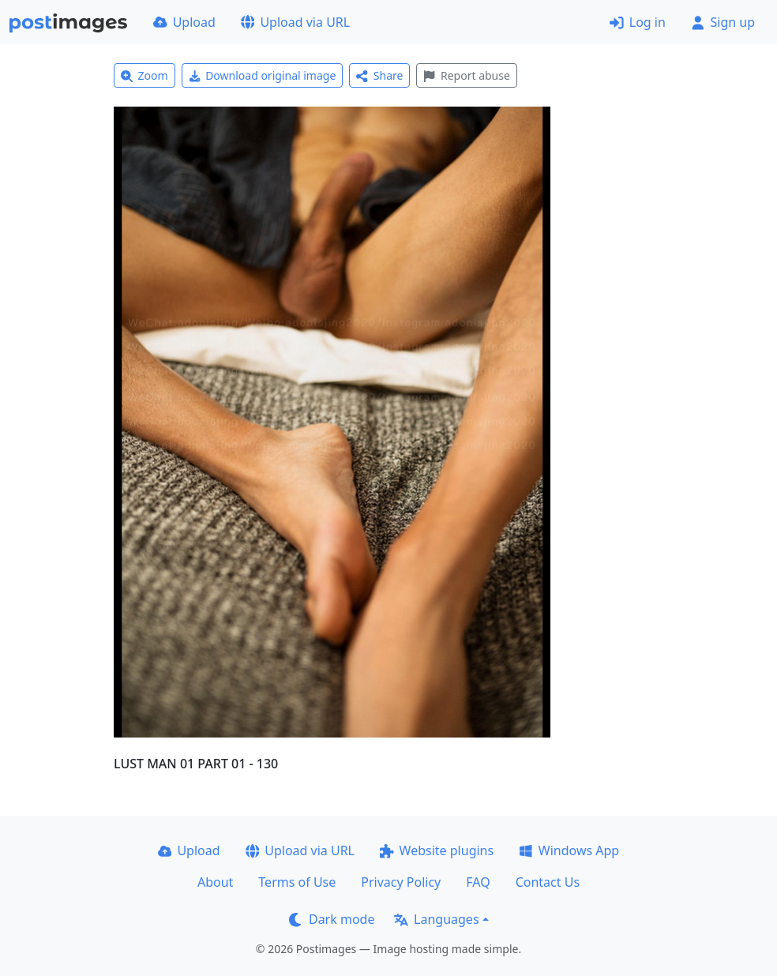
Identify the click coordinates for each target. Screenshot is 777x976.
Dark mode (331, 919)
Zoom (144, 75)
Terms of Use (297, 882)
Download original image (262, 75)
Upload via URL (295, 22)
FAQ (478, 882)
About (215, 882)
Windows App (569, 850)
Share (379, 75)
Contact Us (548, 882)
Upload (184, 22)
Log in (638, 22)
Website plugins (437, 850)
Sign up (723, 22)
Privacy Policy (401, 882)
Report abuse (466, 75)
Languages (436, 919)
